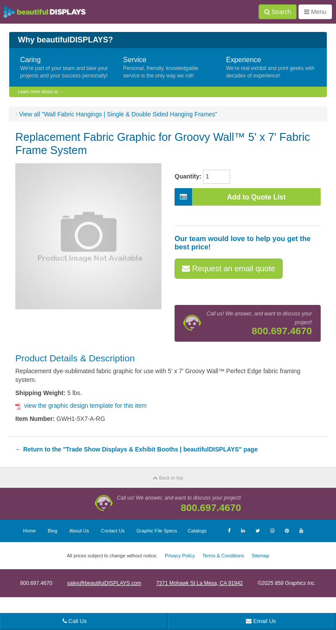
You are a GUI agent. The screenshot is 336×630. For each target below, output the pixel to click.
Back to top (168, 477)
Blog (52, 530)
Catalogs (197, 530)
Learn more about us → (41, 91)
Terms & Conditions (223, 555)
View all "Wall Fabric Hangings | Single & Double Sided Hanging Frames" (118, 114)
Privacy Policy (180, 555)
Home (29, 530)
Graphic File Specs (156, 530)
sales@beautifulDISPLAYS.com (104, 583)
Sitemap (260, 555)
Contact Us (112, 530)
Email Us (261, 621)
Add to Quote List (230, 197)
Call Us (75, 621)
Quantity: (188, 176)
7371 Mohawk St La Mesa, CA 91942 (199, 583)
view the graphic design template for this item (81, 405)
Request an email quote (228, 268)
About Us (79, 530)
